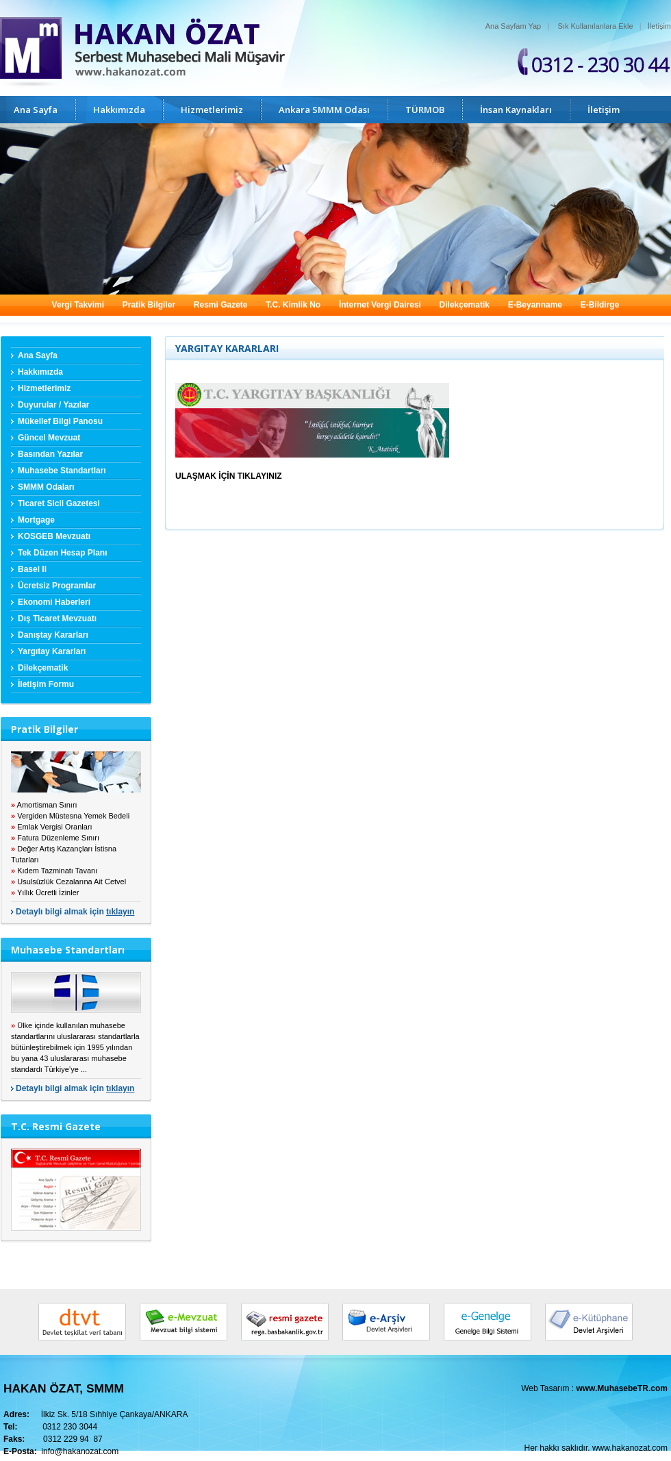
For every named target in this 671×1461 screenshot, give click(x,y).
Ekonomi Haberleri (54, 602)
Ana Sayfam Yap (513, 26)
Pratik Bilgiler (149, 305)
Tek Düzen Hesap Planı (62, 553)
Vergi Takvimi (78, 305)
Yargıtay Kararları (52, 651)
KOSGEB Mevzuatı (54, 536)
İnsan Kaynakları (516, 109)
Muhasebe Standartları (62, 470)
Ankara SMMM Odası (324, 109)
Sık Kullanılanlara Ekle (595, 26)
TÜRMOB (424, 109)
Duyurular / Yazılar (54, 405)
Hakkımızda (119, 109)
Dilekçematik (465, 305)
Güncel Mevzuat (49, 437)
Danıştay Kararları (53, 635)
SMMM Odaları (46, 487)
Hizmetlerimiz (212, 109)
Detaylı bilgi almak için (75, 911)
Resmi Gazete (221, 305)
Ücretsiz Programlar (57, 585)
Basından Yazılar (50, 454)
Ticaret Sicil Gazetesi (59, 503)
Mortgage (36, 520)
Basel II (32, 569)
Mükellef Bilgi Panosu (60, 421)
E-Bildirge (600, 305)
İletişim (659, 26)
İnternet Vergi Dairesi (380, 305)
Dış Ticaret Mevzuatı (57, 618)
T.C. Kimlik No (293, 305)
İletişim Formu (46, 684)
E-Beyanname (535, 305)
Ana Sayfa (36, 109)
